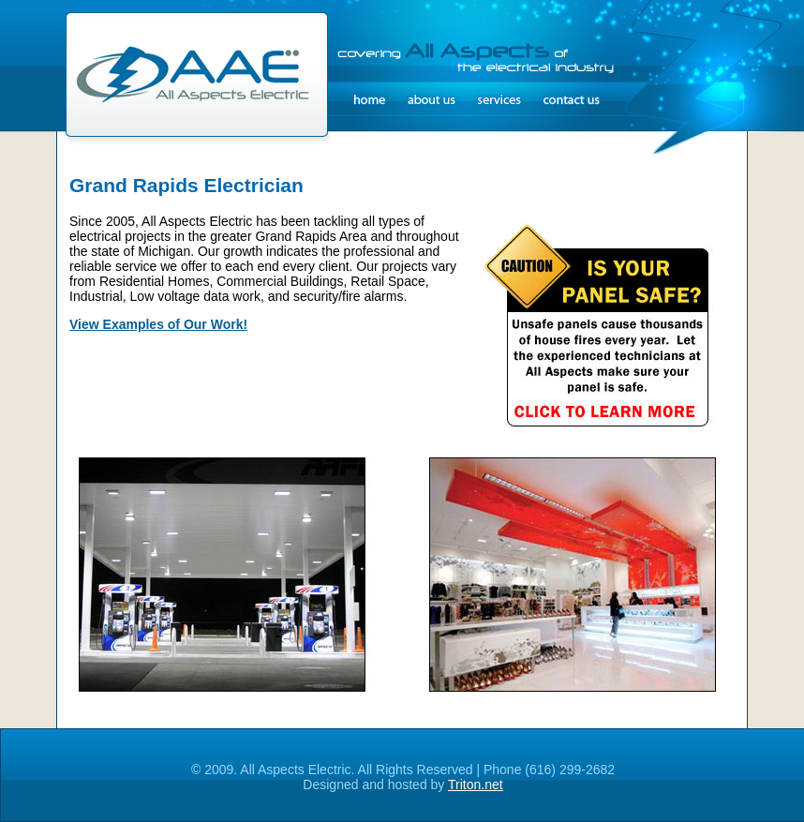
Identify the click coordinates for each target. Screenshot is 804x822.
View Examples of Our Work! (158, 324)
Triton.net (475, 784)
